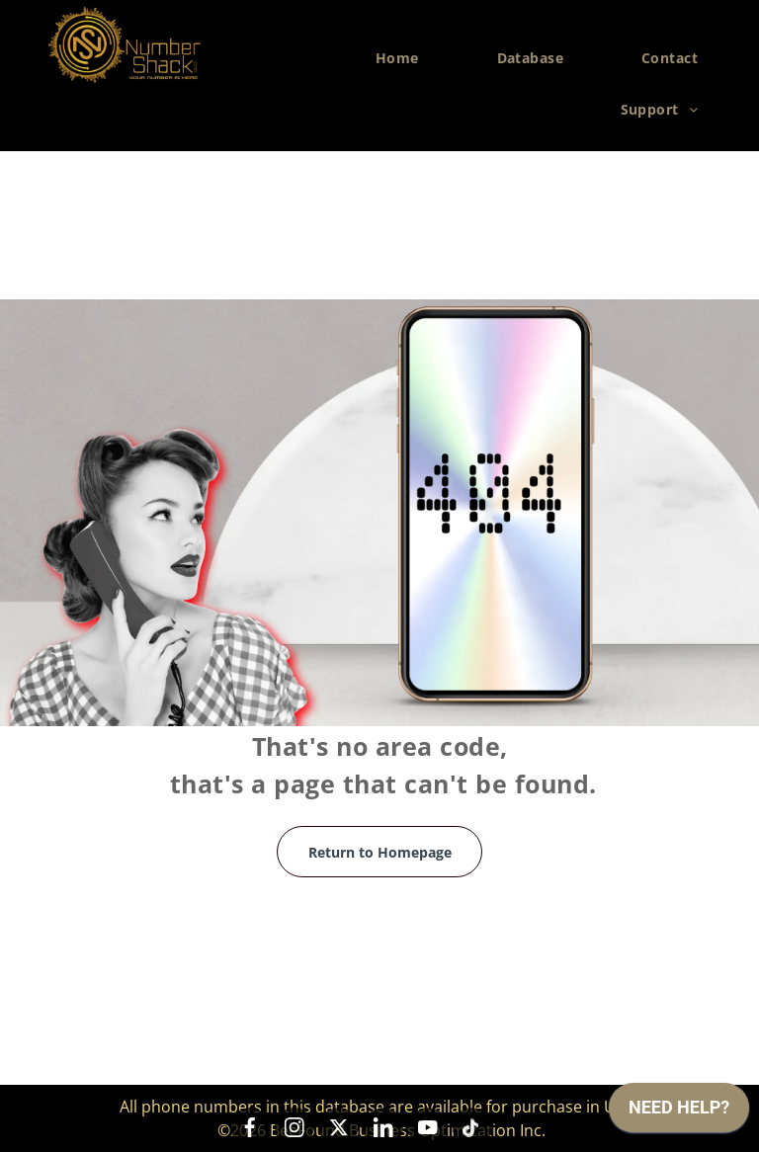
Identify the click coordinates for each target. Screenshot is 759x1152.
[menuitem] (404, 58)
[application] (679, 1112)
